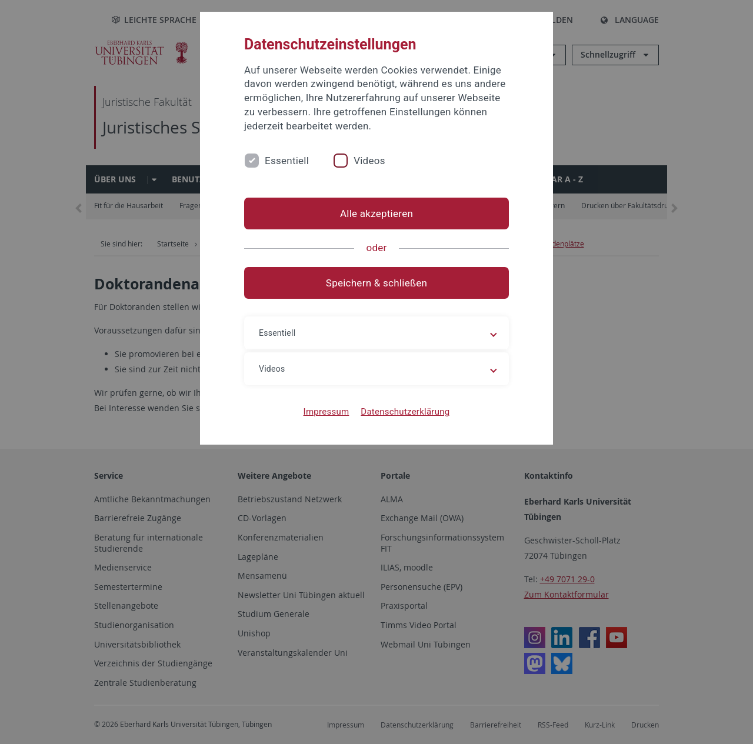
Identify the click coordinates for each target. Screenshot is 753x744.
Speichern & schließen (376, 283)
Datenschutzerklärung (405, 411)
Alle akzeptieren (376, 213)
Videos (369, 160)
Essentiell (287, 160)
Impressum (326, 411)
